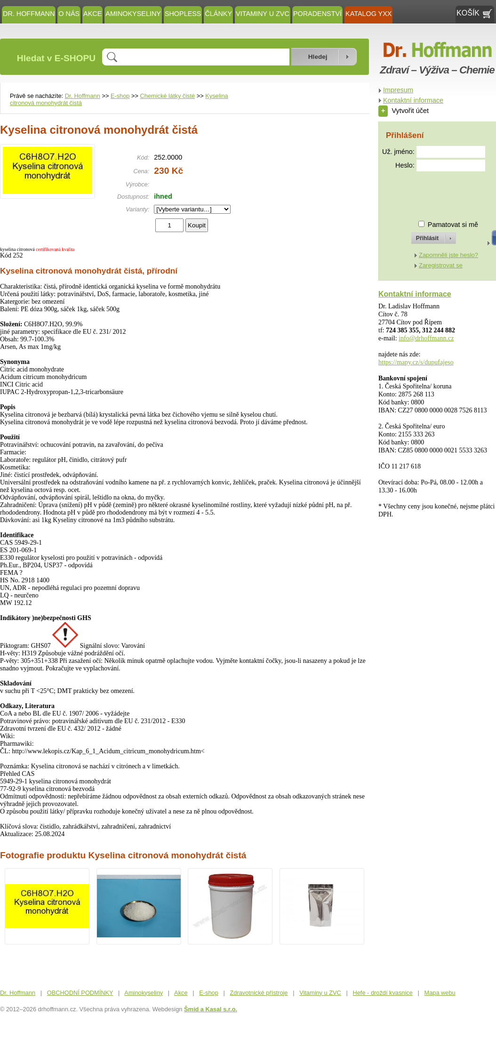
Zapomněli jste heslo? (448, 254)
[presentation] (425, 192)
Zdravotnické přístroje (259, 992)
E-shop (120, 95)
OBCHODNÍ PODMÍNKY (80, 992)
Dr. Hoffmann (29, 13)
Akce (92, 13)
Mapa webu (440, 992)
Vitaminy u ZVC (262, 13)
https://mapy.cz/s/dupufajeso (416, 362)
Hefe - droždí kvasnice (383, 992)
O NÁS (69, 13)
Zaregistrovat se (441, 265)
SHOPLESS (183, 13)
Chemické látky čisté (167, 95)
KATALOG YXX (368, 13)
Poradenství (317, 13)
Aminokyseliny (133, 13)
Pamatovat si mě (453, 224)
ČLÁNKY (218, 13)
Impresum (398, 90)
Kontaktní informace (413, 100)
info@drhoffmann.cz (426, 338)
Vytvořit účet (403, 110)
